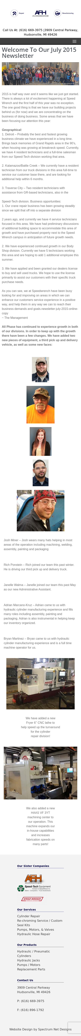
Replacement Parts (31, 969)
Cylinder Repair (28, 916)
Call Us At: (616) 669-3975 (23, 30)
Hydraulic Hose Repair (33, 934)
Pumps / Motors (28, 965)
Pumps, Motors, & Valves (35, 929)
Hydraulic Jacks (28, 960)
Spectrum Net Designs (54, 1029)
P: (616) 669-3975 (30, 1001)
